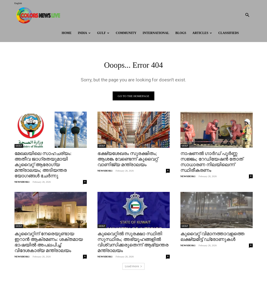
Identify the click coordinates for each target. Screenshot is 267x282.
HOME (67, 33)
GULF (103, 33)
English (18, 3)
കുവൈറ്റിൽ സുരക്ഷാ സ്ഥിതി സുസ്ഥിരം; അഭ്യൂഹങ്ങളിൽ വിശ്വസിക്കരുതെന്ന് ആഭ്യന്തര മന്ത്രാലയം (132, 244)
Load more (133, 268)
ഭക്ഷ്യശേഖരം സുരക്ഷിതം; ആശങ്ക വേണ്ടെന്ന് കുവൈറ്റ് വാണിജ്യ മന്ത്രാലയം (127, 160)
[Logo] (39, 15)
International (156, 33)
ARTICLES (202, 33)
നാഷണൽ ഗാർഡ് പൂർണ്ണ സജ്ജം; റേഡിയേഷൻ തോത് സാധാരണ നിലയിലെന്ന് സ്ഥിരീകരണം (211, 163)
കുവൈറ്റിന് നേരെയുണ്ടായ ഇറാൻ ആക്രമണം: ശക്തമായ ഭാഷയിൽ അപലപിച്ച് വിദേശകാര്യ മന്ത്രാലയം (48, 244)
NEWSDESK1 (22, 183)
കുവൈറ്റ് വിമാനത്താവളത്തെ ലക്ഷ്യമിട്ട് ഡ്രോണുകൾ (212, 238)
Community (126, 33)
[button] (247, 15)
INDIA (84, 33)
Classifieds (228, 33)
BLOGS (180, 33)
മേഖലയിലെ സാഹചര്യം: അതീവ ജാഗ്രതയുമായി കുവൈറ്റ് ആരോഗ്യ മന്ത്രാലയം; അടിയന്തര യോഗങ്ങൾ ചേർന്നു (43, 166)
